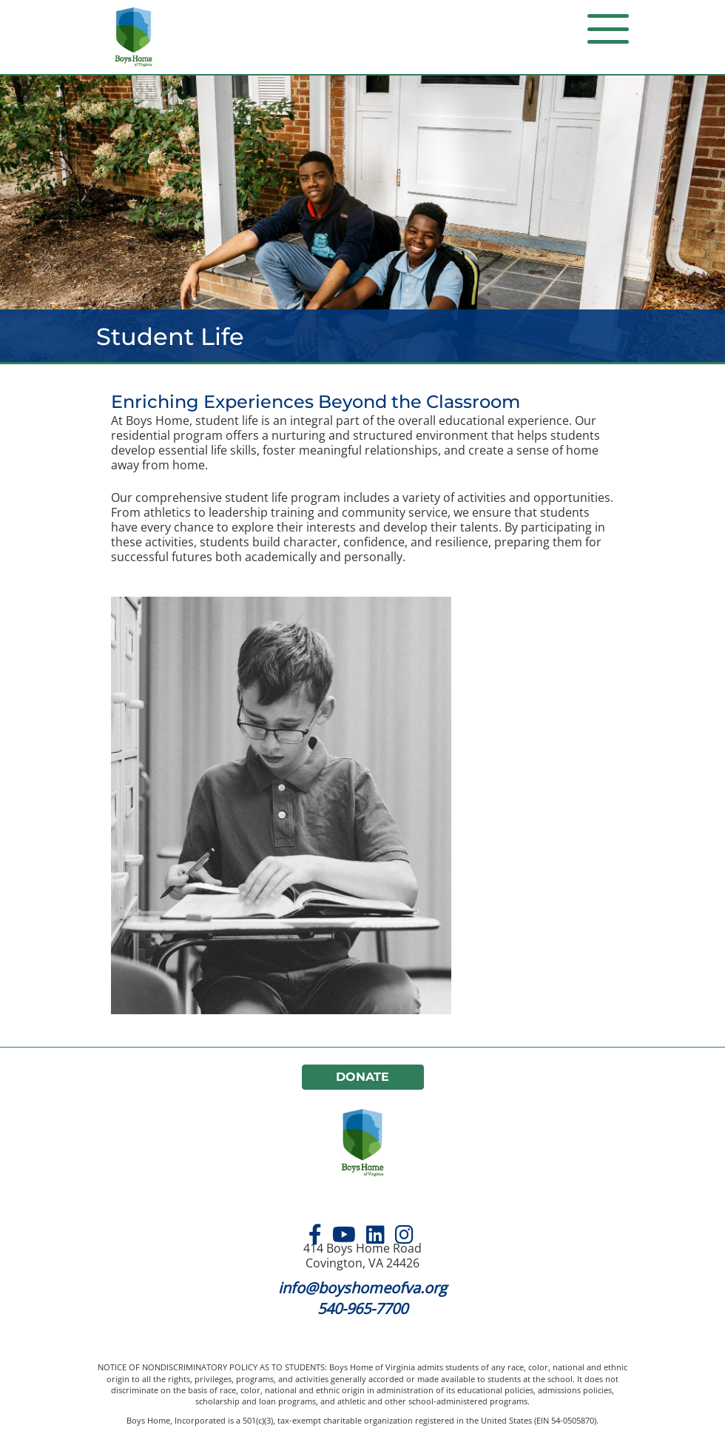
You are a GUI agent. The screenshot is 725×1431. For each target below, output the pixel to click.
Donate (362, 1077)
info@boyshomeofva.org (362, 1288)
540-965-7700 (362, 1308)
